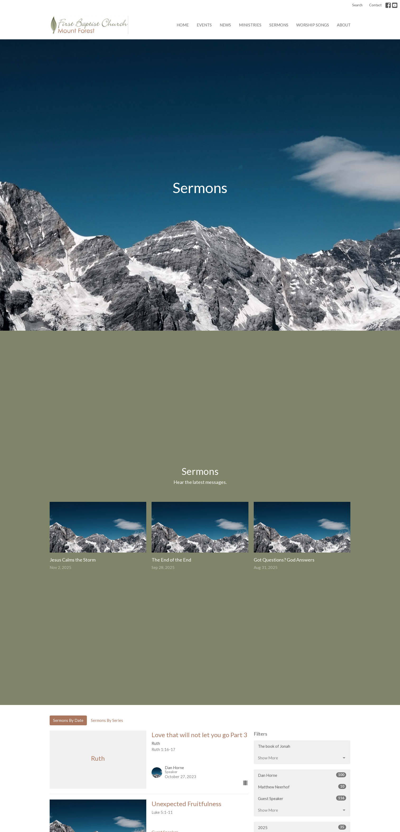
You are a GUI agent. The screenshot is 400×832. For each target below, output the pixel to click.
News (225, 24)
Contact (375, 5)
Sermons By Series (107, 720)
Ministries (250, 24)
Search (357, 5)
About (344, 24)
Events (204, 24)
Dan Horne (302, 775)
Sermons (278, 24)
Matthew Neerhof (302, 786)
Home (183, 24)
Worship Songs (312, 24)
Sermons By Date (68, 720)
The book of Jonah (274, 746)
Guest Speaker (302, 798)
